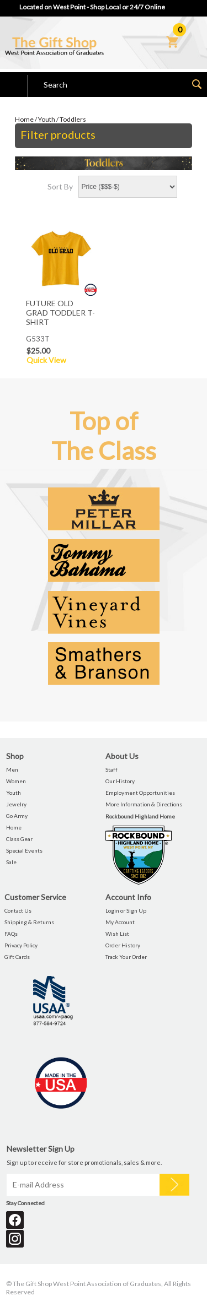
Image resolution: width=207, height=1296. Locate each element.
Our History (120, 781)
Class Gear (19, 839)
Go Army (17, 815)
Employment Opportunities (140, 792)
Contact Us (17, 910)
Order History (122, 945)
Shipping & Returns (29, 922)
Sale (11, 862)
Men (12, 769)
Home (24, 119)
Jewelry (16, 804)
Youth (46, 119)
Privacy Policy (21, 945)
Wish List (117, 933)
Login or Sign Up (125, 910)
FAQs (11, 933)
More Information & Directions (143, 804)
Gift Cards (17, 956)
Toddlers (73, 119)
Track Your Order (126, 956)
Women (16, 781)
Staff (111, 769)
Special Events (24, 850)
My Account (120, 922)
